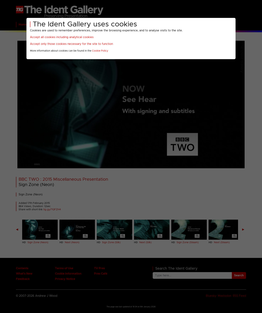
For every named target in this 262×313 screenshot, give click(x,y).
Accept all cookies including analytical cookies (62, 37)
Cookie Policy (100, 51)
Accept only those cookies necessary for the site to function (71, 44)
